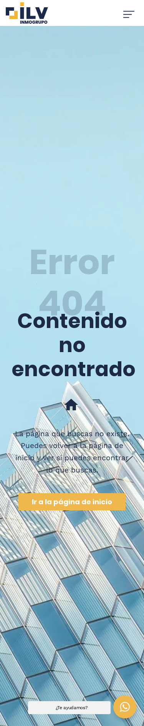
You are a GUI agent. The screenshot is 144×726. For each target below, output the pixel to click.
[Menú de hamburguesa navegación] (128, 13)
